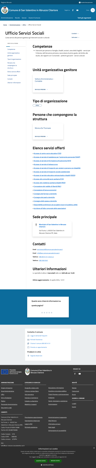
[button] (48, 465)
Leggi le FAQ (28, 424)
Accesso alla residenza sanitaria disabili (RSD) (49, 182)
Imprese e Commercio (31, 398)
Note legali (51, 427)
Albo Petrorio (52, 421)
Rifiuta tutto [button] (55, 460)
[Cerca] (93, 10)
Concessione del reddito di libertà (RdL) (47, 186)
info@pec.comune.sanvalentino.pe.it (48, 253)
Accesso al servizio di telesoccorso (46, 164)
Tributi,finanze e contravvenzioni (58, 394)
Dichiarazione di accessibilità (57, 430)
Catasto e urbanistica (31, 401)
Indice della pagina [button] (12, 43)
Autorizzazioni (52, 404)
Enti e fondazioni (6, 398)
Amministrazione (15, 25)
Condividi (75, 34)
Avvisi (74, 394)
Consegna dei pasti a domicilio (44, 197)
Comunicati (75, 391)
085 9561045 (43, 260)
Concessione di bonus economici (45, 190)
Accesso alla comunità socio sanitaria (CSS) (49, 179)
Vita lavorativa (29, 394)
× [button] (94, 448)
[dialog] (48, 457)
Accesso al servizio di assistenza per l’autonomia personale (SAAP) (57, 157)
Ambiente (51, 398)
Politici (3, 401)
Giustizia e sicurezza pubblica (57, 391)
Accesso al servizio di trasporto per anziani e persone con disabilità (57, 168)
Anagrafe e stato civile (32, 388)
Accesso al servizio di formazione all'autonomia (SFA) (52, 161)
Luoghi (74, 403)
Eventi (74, 407)
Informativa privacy (54, 424)
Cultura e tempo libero (32, 391)
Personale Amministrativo (9, 404)
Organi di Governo (6, 388)
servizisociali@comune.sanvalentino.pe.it (50, 249)
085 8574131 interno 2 (46, 257)
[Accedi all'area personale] (85, 2)
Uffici (24, 25)
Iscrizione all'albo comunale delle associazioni (50, 208)
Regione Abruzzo (6, 2)
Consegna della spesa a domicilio (45, 201)
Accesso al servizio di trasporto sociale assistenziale (52, 171)
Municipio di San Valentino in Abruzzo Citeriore (52, 225)
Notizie (74, 388)
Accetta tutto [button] (41, 461)
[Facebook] (72, 10)
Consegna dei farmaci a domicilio (45, 193)
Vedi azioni (76, 37)
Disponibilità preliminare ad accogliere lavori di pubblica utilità (55, 204)
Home (5, 25)
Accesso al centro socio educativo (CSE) (47, 153)
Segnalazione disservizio (32, 421)
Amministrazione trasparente (57, 417)
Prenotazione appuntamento (33, 417)
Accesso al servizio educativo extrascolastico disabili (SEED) (54, 175)
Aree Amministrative (7, 391)
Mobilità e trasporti (31, 404)
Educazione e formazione (56, 388)
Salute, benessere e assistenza (57, 401)
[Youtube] (76, 10)
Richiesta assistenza (31, 427)
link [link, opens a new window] (66, 457)
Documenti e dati (6, 408)
